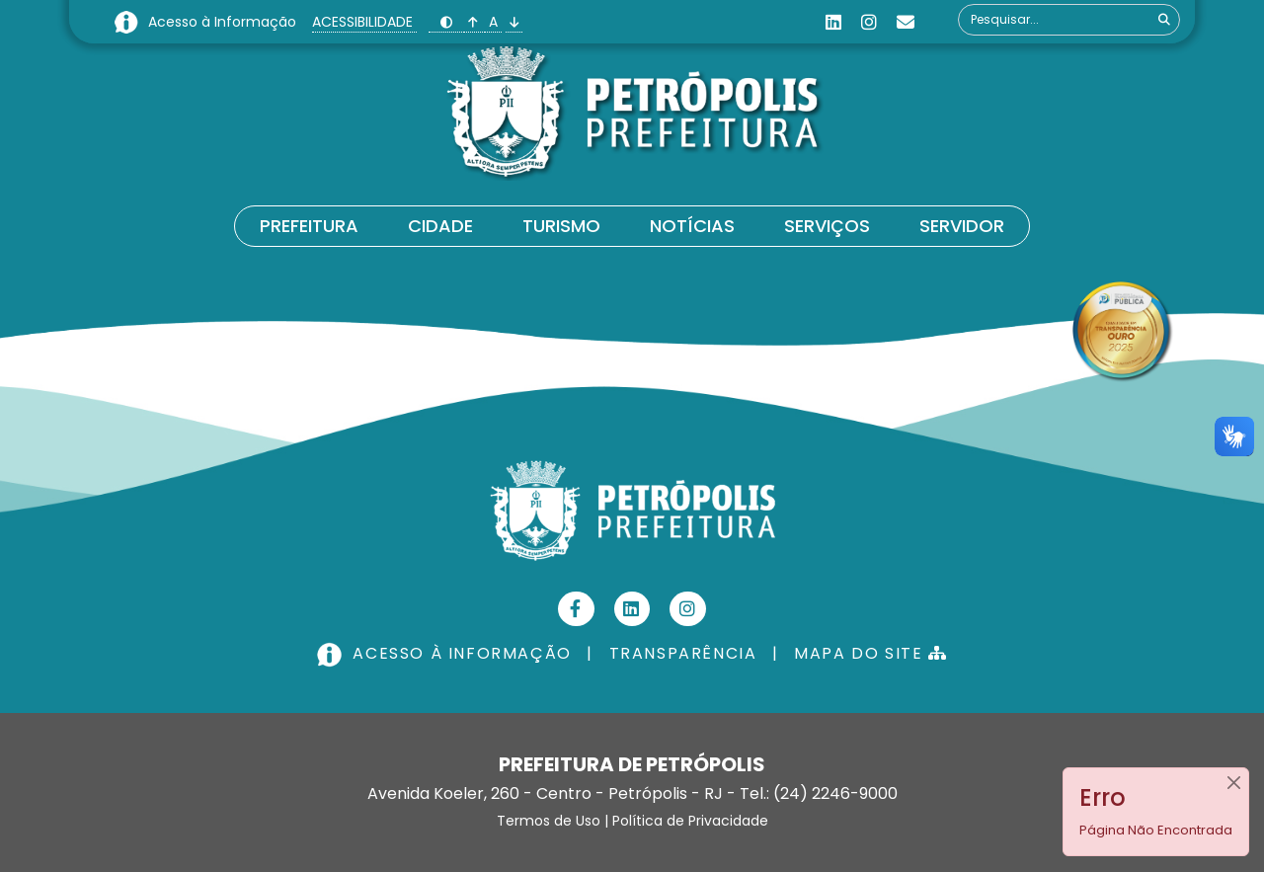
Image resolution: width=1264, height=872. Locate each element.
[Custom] (905, 22)
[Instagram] (869, 22)
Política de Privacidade (690, 821)
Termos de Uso (548, 821)
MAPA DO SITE (870, 653)
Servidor (961, 225)
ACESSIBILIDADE (364, 22)
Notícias (692, 225)
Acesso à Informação (224, 22)
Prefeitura (309, 225)
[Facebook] (576, 609)
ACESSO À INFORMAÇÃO (446, 653)
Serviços (827, 225)
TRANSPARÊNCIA (683, 653)
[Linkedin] (833, 22)
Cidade (440, 225)
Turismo (561, 225)
